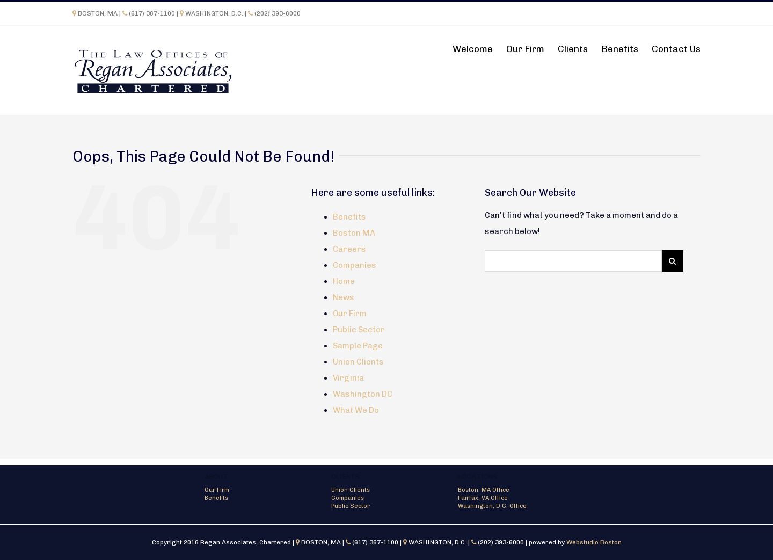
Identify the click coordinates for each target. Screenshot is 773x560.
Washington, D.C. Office (492, 506)
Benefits (349, 217)
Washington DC (362, 394)
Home (344, 281)
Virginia (348, 378)
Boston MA (354, 233)
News (343, 297)
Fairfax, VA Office (483, 497)
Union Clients (358, 362)
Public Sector (359, 329)
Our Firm (350, 313)
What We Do (356, 410)
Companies (354, 265)
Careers (349, 249)
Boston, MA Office (483, 489)
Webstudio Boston (594, 542)
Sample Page (358, 346)
